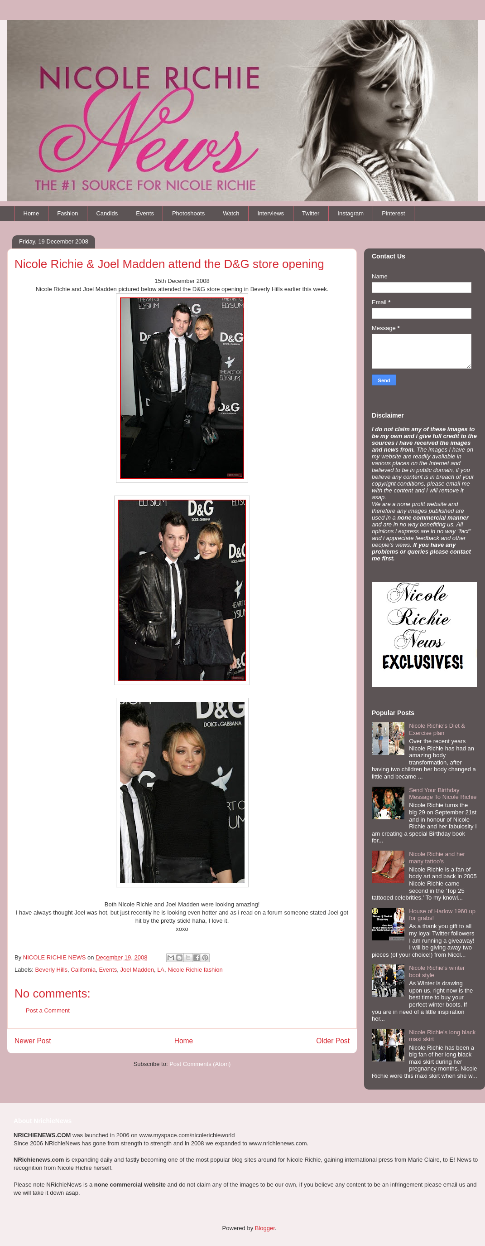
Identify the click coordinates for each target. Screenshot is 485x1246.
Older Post (333, 1041)
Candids (107, 213)
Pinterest (393, 213)
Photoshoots (188, 213)
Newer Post (32, 1041)
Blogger (265, 1228)
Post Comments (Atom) (199, 1064)
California (83, 969)
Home (31, 213)
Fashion (67, 213)
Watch (231, 213)
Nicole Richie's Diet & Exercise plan (437, 729)
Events (145, 213)
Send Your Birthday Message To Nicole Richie (442, 794)
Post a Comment (48, 1010)
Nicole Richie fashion (195, 969)
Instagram (350, 213)
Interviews (271, 213)
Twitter (310, 213)
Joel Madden (137, 969)
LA (160, 969)
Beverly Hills (51, 969)
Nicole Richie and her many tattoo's (437, 858)
